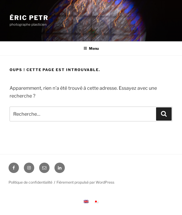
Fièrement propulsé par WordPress (85, 182)
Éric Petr (29, 18)
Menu (91, 48)
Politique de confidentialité (30, 182)
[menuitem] (86, 201)
